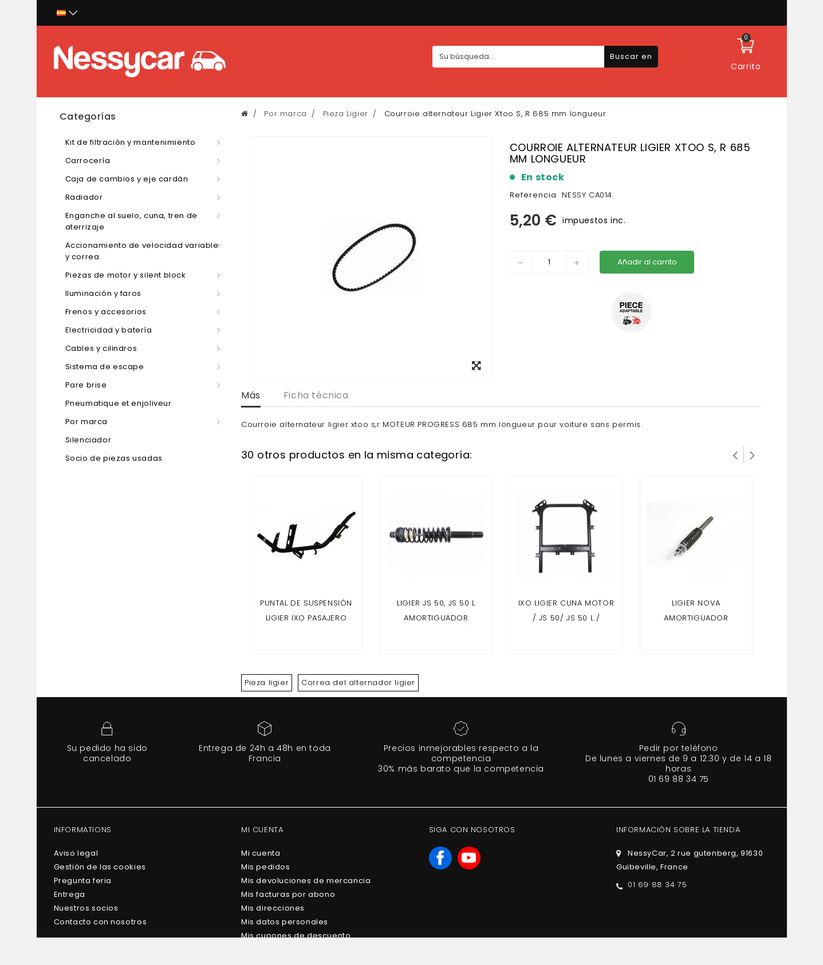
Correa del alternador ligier (358, 682)
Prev (735, 454)
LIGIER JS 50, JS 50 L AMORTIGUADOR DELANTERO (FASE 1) (436, 618)
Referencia (533, 194)
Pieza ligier (267, 682)
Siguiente (752, 454)
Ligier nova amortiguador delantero (696, 618)
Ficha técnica (316, 395)
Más (251, 395)
